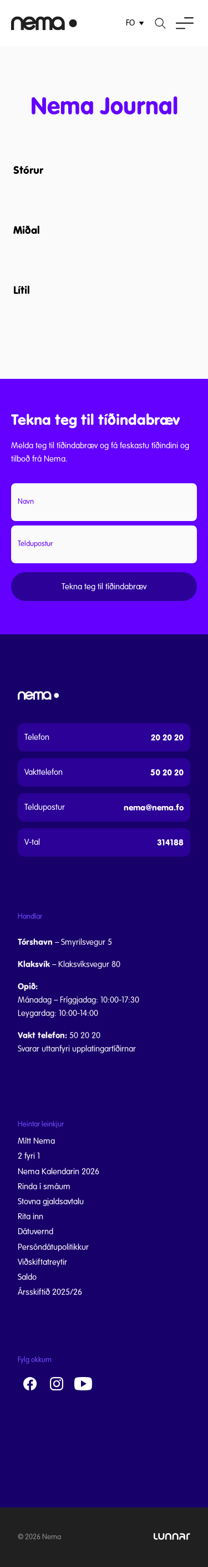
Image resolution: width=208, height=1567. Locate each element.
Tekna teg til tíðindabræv (104, 587)
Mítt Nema (36, 1141)
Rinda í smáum (44, 1186)
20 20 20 (167, 737)
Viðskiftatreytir (42, 1262)
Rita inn (30, 1216)
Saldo (27, 1277)
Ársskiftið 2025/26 (50, 1292)
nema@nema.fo (154, 807)
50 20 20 (167, 772)
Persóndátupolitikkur (53, 1247)
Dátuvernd (35, 1231)
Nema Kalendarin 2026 (58, 1171)
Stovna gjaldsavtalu (51, 1201)
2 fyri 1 (29, 1156)
